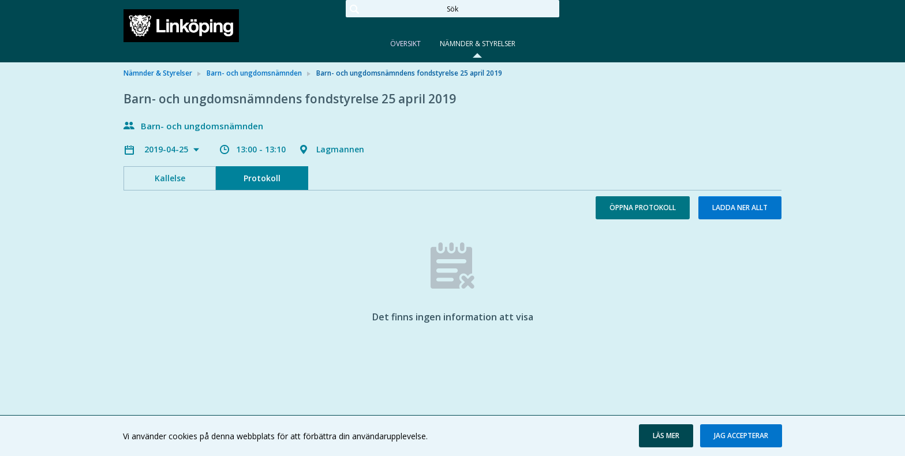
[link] (181, 25)
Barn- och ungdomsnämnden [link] (254, 73)
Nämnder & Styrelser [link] (158, 73)
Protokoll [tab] (262, 178)
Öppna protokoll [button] (642, 207)
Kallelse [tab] (170, 178)
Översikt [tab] (405, 43)
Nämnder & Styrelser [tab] (477, 43)
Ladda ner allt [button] (740, 207)
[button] (666, 435)
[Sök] (452, 8)
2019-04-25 (167, 149)
